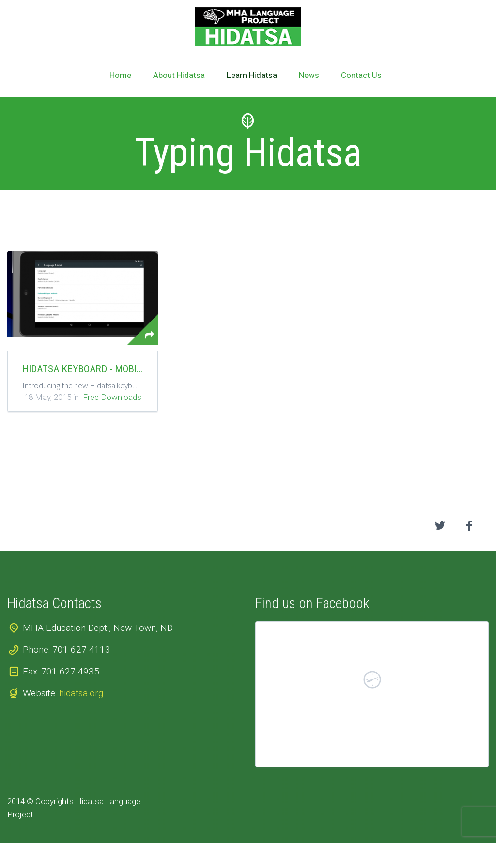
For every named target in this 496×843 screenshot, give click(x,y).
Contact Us (361, 75)
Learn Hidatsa (252, 75)
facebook (469, 526)
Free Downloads (112, 397)
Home (120, 75)
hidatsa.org (81, 693)
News (309, 75)
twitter (440, 526)
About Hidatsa (179, 75)
